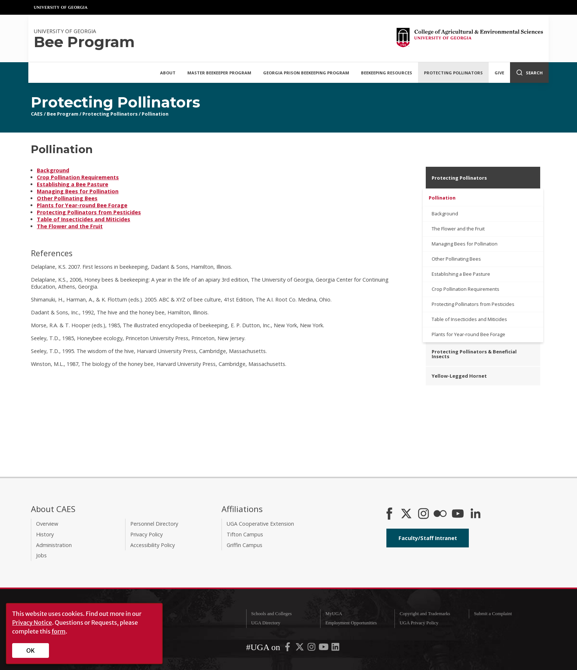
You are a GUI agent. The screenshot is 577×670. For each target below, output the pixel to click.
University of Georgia (61, 7)
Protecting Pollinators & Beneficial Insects (474, 354)
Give (499, 72)
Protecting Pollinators (453, 72)
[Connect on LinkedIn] (475, 514)
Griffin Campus (244, 545)
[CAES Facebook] (389, 514)
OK (30, 650)
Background (53, 170)
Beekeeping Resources (386, 72)
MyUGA (333, 613)
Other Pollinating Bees (67, 198)
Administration (54, 545)
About (168, 72)
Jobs (41, 555)
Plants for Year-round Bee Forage (82, 205)
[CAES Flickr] (440, 514)
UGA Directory (265, 622)
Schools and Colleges (271, 613)
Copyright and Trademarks (425, 613)
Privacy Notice (32, 622)
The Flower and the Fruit (70, 226)
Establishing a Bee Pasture (72, 184)
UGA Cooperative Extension (260, 523)
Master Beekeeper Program (219, 72)
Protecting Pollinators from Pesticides (89, 212)
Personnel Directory (154, 523)
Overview (47, 523)
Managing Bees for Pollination (77, 191)
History (45, 534)
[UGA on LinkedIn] (335, 648)
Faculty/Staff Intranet (428, 538)
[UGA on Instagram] (312, 648)
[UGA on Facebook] (288, 648)
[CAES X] (407, 514)
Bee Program (62, 113)
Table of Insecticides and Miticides (83, 219)
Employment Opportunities (351, 622)
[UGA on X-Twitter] (300, 648)
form (59, 631)
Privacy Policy (146, 534)
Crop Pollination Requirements (78, 177)
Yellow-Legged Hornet (459, 376)
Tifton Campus (245, 534)
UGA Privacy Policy (419, 622)
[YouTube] (458, 514)
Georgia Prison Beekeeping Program (306, 72)
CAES (37, 113)
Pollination (155, 113)
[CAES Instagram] (423, 514)
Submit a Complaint (493, 613)
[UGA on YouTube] (324, 648)
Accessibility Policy (152, 545)
